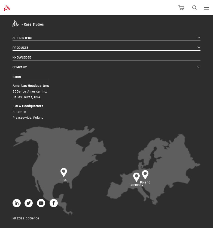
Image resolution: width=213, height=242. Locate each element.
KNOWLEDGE (22, 57)
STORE (17, 77)
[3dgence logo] (19, 8)
